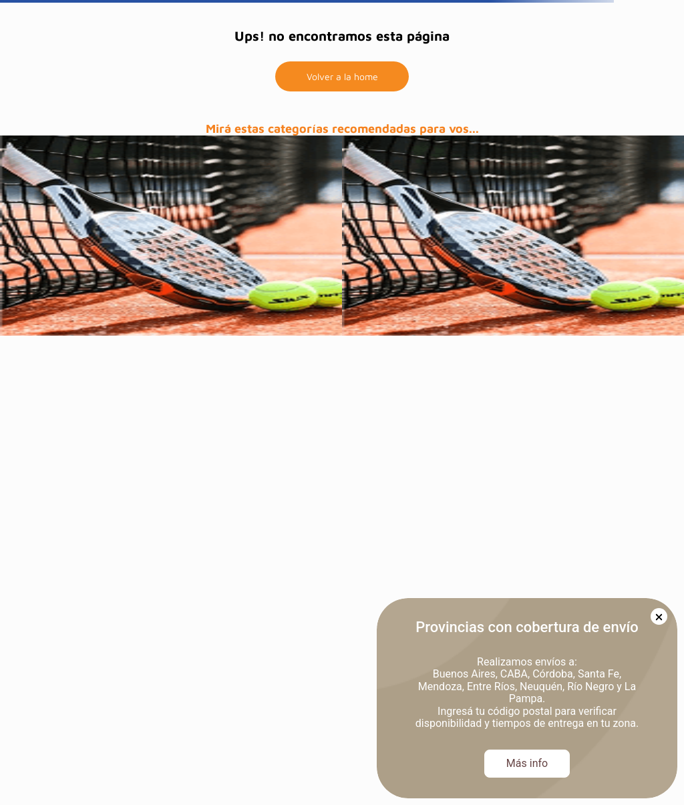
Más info (527, 763)
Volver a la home (342, 76)
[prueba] (171, 236)
